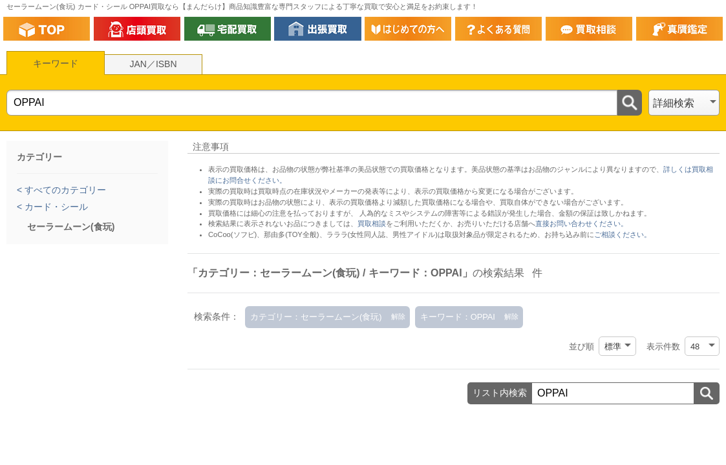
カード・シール (55, 207)
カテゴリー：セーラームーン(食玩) (316, 317)
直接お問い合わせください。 (581, 223)
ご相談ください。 (622, 234)
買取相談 (372, 223)
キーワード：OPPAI (457, 317)
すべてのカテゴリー (64, 190)
